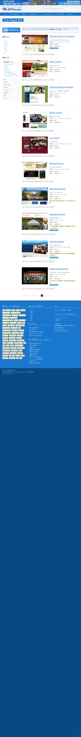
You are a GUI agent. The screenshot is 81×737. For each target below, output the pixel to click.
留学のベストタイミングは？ (36, 333)
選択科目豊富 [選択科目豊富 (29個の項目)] (12, 358)
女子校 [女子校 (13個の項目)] (21, 332)
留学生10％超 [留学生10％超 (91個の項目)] (6, 353)
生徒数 (5, 82)
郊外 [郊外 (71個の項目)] (17, 358)
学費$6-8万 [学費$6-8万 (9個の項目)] (5, 340)
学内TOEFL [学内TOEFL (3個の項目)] (5, 335)
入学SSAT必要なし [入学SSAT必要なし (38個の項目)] (20, 325)
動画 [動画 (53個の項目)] (20, 327)
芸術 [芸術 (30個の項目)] (13, 355)
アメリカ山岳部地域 (51, 234)
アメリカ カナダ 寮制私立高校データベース (37, 54)
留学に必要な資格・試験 (35, 343)
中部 (5, 46)
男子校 (5, 66)
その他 (5, 98)
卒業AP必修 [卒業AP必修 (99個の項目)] (14, 330)
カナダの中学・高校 (59, 14)
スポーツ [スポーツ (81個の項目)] (16, 320)
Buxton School (55, 112)
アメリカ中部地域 (50, 181)
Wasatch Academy (57, 214)
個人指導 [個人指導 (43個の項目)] (5, 325)
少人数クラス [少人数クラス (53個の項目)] (10, 343)
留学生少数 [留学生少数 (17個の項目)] (5, 355)
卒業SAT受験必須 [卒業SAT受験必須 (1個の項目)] (6, 332)
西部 (5, 42)
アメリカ (26, 54)
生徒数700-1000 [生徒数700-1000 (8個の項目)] (6, 350)
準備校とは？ (32, 347)
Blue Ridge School (57, 189)
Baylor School (55, 62)
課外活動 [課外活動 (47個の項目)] (18, 355)
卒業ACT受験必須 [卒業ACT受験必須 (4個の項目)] (7, 330)
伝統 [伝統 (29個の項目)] (24, 322)
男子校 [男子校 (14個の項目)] (20, 350)
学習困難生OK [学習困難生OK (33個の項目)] (12, 335)
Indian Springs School (58, 269)
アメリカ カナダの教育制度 (35, 359)
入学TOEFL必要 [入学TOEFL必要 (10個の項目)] (6, 327)
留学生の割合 (7, 84)
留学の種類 (32, 329)
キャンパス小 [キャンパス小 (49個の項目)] (6, 317)
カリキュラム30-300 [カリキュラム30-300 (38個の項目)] (15, 312)
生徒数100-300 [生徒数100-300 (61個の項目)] (6, 348)
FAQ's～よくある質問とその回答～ (63, 310)
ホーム (5, 14)
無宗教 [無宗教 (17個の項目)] (12, 345)
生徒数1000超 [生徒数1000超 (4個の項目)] (14, 350)
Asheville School (56, 241)
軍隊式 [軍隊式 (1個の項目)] (22, 355)
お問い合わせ (70, 14)
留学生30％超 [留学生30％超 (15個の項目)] (13, 353)
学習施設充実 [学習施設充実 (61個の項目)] (20, 335)
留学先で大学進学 (33, 353)
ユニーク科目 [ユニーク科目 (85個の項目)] (6, 322)
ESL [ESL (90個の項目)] (4, 310)
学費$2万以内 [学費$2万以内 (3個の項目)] (12, 337)
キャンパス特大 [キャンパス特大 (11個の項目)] (13, 317)
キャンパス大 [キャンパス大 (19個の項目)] (22, 315)
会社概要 (57, 320)
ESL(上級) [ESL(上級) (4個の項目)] (8, 310)
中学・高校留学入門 (14, 14)
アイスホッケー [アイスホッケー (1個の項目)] (6, 312)
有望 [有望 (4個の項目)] (4, 345)
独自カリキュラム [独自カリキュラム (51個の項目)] (19, 345)
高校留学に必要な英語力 (35, 349)
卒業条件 (6, 93)
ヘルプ (59, 8)
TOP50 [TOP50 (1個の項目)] (18, 310)
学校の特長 (24, 14)
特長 (5, 95)
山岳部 (5, 44)
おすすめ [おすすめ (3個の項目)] (23, 310)
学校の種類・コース (8, 62)
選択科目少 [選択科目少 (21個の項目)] (5, 358)
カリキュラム (7, 90)
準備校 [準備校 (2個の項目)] (7, 345)
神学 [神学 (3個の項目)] (10, 355)
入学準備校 (7, 70)
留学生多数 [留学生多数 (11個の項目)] (20, 353)
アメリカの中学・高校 (47, 14)
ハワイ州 (6, 50)
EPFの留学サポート (34, 14)
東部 (5, 48)
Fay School (54, 138)
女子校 (5, 68)
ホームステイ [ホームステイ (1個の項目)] (22, 320)
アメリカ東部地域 (50, 54)
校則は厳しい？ (33, 361)
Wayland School (56, 163)
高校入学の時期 (33, 345)
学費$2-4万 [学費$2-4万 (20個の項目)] (5, 337)
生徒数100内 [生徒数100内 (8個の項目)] (13, 348)
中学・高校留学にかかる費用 (36, 331)
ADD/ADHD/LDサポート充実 (11, 76)
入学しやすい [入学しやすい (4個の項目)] (14, 327)
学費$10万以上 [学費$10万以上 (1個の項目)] (12, 340)
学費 (5, 79)
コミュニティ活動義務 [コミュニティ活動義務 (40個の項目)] (8, 320)
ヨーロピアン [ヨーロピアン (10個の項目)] (13, 322)
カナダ (4, 52)
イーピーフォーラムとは (61, 318)
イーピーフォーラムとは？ (50, 8)
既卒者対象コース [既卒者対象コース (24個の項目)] (18, 343)
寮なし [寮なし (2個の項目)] (4, 343)
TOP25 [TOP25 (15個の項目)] (13, 310)
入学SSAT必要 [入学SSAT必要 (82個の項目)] (11, 325)
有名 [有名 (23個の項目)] (25, 343)
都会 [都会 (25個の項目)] (21, 358)
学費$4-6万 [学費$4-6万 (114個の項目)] (19, 337)
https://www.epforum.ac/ (62, 330)
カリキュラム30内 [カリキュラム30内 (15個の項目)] (7, 315)
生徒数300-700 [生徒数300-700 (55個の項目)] (21, 348)
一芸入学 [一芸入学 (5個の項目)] (19, 322)
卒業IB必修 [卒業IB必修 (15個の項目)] (21, 330)
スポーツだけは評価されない (36, 357)
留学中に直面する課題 (34, 363)
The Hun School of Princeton (61, 36)
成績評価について (33, 355)
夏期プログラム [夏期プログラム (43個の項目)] (15, 332)
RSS (77, 370)
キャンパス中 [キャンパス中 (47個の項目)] (15, 315)
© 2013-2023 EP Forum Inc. (9, 370)
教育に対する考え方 (34, 351)
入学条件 (6, 87)
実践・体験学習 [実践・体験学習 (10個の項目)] (20, 340)
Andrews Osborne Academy (61, 87)
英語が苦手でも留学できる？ (36, 335)
